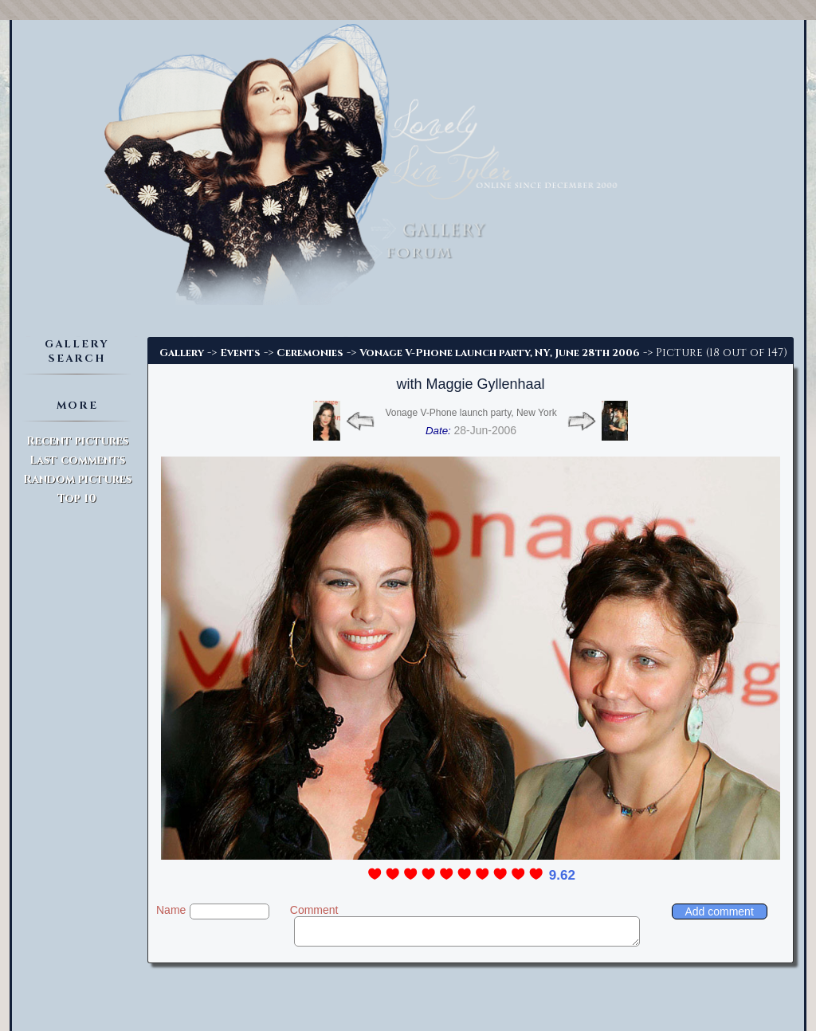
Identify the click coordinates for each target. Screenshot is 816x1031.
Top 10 (76, 498)
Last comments (77, 460)
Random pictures (77, 479)
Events (240, 353)
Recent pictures (77, 441)
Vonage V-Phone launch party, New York (470, 412)
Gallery (181, 353)
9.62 (562, 875)
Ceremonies (310, 353)
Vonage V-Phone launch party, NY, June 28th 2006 (499, 353)
